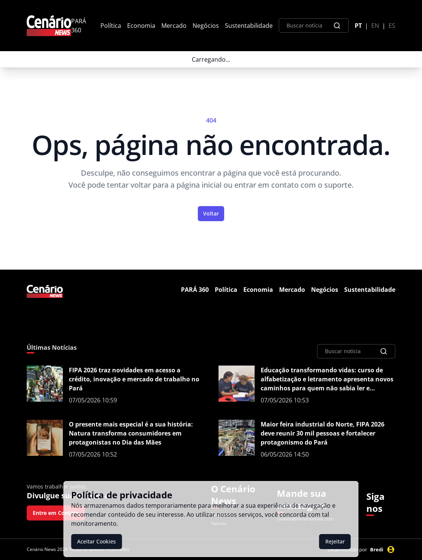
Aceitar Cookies (96, 541)
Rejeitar (335, 541)
